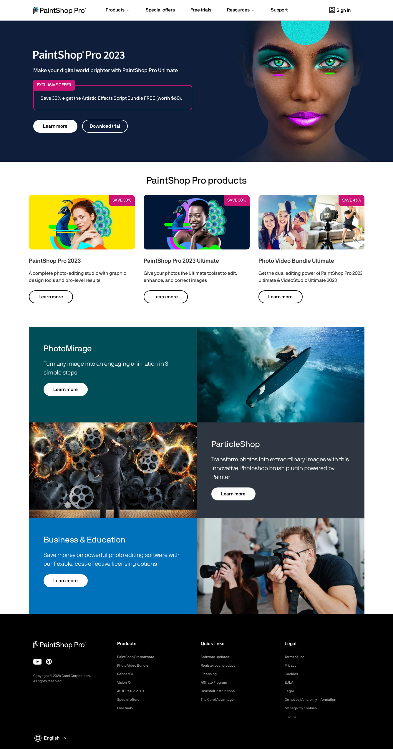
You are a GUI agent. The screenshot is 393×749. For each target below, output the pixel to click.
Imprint (291, 717)
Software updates (217, 657)
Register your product (221, 665)
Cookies (292, 674)
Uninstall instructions (220, 691)
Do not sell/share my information (315, 700)
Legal (290, 691)
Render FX (126, 674)
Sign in (340, 10)
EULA (290, 682)
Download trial (105, 126)
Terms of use (296, 657)
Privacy (291, 665)
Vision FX (125, 682)
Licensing (210, 674)
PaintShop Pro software (138, 657)
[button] (117, 10)
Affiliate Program (216, 682)
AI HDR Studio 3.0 (133, 691)
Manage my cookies (303, 708)
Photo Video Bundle (135, 665)
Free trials (126, 708)
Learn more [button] (55, 126)
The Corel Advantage (220, 700)
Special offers (130, 700)
